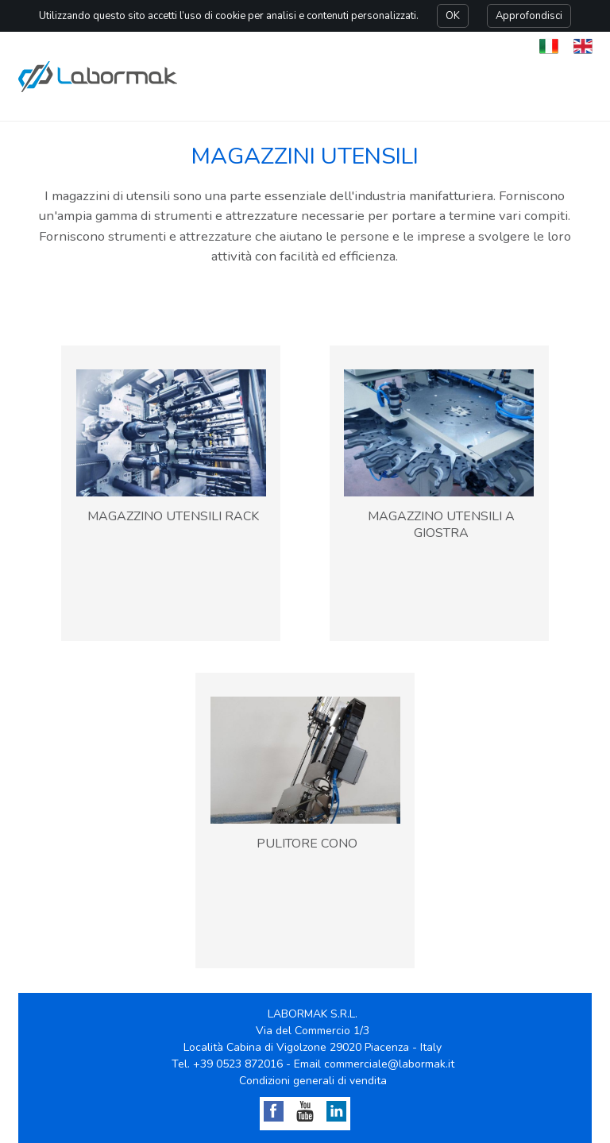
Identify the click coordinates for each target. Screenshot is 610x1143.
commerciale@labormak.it (389, 1064)
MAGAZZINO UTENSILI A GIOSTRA (441, 525)
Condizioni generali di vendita (313, 1080)
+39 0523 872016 (238, 1064)
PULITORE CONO (307, 843)
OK (453, 16)
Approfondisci (529, 16)
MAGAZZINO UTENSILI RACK (173, 516)
